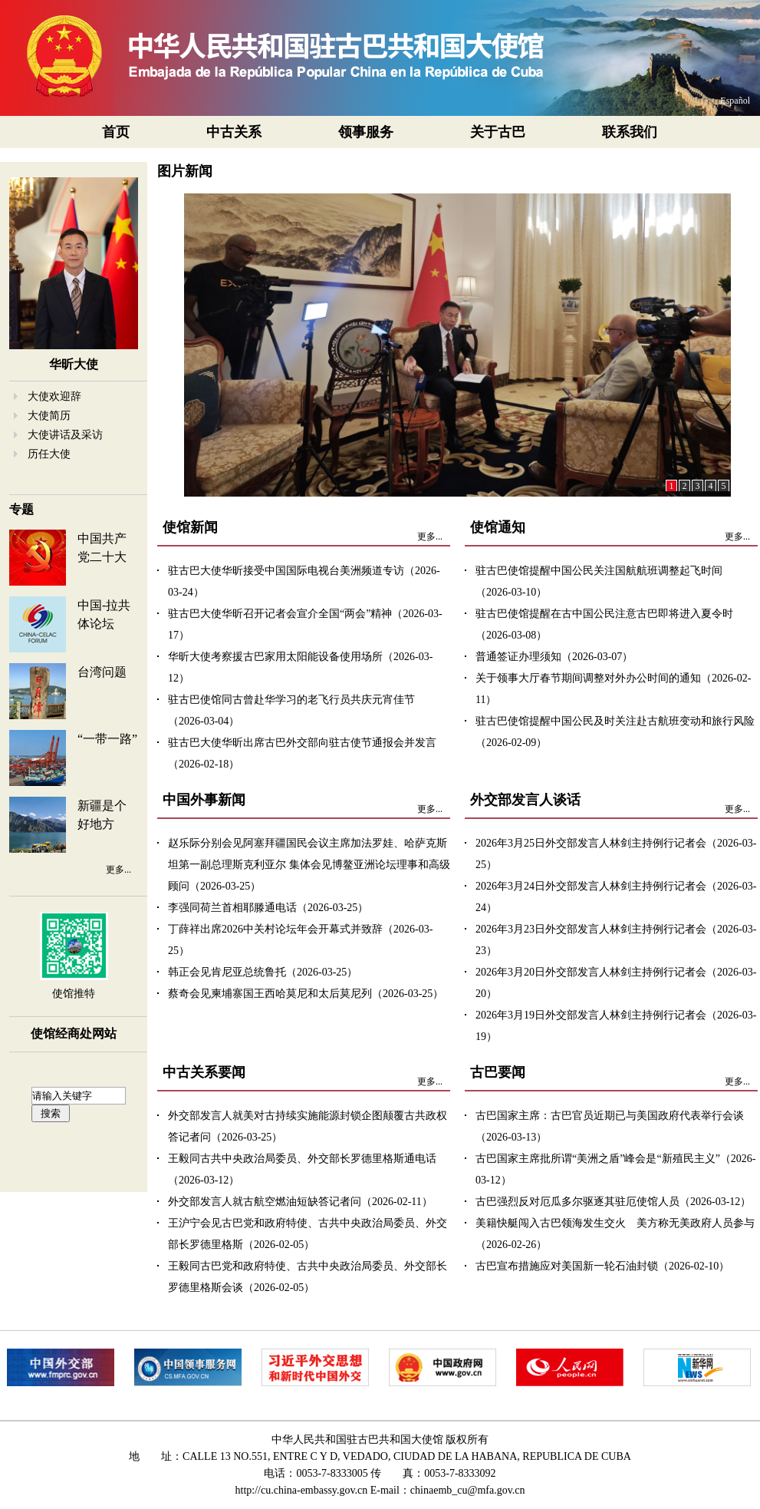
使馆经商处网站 (74, 1033)
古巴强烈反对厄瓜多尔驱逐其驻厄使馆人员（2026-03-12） (613, 1201)
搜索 (51, 1113)
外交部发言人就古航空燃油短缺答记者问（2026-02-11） (300, 1201)
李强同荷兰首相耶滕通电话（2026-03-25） (268, 907)
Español (735, 100)
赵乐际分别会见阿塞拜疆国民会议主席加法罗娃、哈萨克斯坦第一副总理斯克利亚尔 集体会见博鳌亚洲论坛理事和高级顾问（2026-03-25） (309, 864)
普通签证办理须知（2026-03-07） (554, 656)
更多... (118, 869)
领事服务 (365, 132)
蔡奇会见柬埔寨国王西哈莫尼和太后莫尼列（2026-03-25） (305, 993)
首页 (116, 132)
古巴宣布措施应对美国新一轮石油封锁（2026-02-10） (602, 1266)
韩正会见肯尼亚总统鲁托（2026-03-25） (262, 972)
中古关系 (234, 132)
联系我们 (629, 132)
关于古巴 (497, 132)
